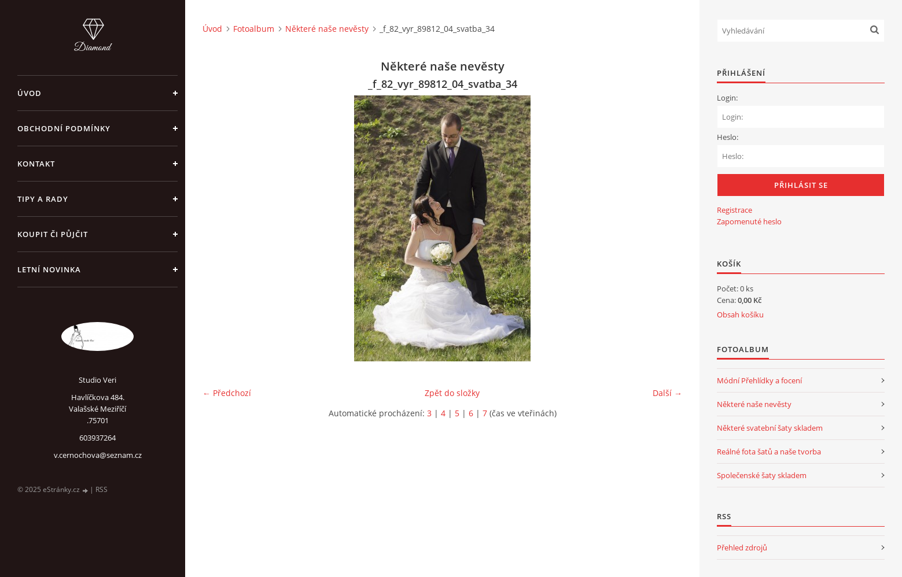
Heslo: (727, 137)
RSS (101, 489)
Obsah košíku (740, 314)
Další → (667, 392)
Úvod (29, 93)
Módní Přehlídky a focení (759, 380)
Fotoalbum (253, 28)
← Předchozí (227, 392)
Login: (727, 98)
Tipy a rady (42, 199)
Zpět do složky (452, 392)
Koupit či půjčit (52, 234)
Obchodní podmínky (64, 128)
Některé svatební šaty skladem (770, 428)
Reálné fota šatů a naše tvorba (769, 451)
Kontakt (36, 163)
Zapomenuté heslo (749, 221)
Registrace (734, 210)
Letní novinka (49, 269)
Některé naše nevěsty (327, 28)
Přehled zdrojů (742, 547)
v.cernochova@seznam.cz (98, 455)
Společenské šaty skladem (762, 475)
